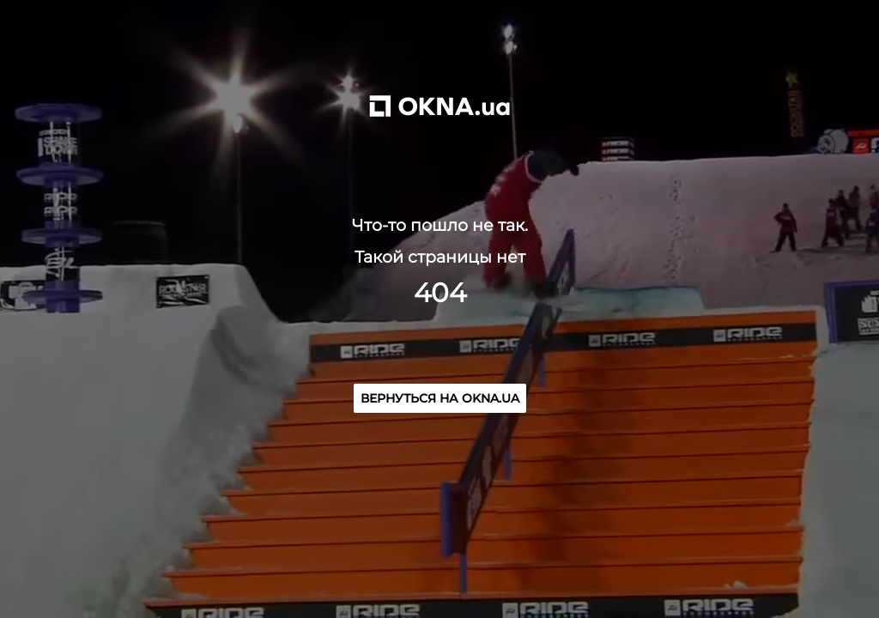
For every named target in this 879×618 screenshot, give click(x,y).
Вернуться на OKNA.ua (440, 398)
